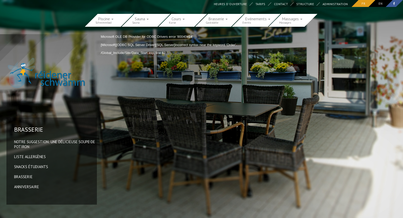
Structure (305, 4)
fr (363, 3)
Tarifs (260, 4)
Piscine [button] (106, 18)
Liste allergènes (30, 156)
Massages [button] (292, 18)
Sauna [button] (142, 18)
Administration (335, 4)
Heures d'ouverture (230, 4)
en (380, 3)
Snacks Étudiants (31, 166)
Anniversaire (26, 186)
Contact (281, 4)
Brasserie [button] (218, 18)
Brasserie (23, 176)
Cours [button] (178, 18)
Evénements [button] (257, 18)
